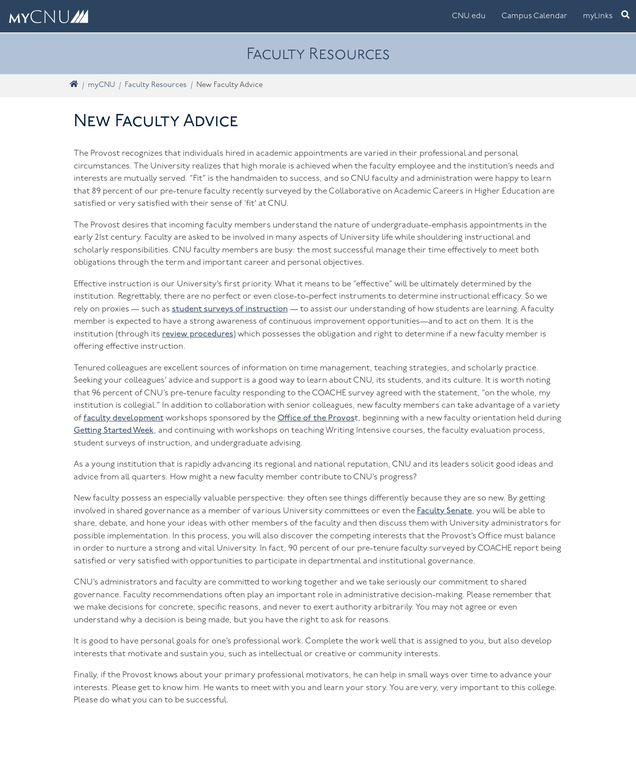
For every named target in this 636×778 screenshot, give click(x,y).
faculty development (123, 418)
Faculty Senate (444, 511)
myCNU (101, 85)
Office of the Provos (316, 418)
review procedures (197, 334)
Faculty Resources (156, 85)
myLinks (597, 16)
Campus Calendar (534, 16)
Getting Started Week (114, 430)
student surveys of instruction (230, 309)
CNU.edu (469, 16)
